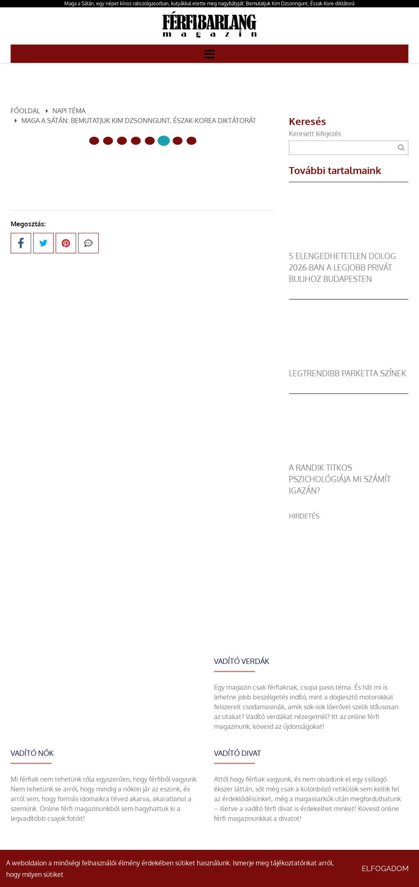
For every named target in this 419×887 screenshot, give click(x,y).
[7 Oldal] (191, 141)
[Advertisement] (348, 572)
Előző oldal (94, 168)
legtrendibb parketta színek (347, 373)
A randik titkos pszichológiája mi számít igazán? (340, 479)
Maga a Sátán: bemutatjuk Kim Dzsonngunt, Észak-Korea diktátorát (138, 120)
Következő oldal (182, 168)
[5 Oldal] (164, 141)
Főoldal (25, 111)
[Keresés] (401, 147)
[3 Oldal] (136, 141)
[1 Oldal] (108, 141)
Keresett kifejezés (315, 134)
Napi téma (69, 111)
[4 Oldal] (150, 141)
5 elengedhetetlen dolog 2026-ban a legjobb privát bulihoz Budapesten (342, 267)
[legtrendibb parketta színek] (348, 363)
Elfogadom (385, 868)
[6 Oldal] (177, 141)
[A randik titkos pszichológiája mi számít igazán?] (348, 457)
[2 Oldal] (122, 141)
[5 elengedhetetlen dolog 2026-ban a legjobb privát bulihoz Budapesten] (348, 245)
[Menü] (209, 53)
